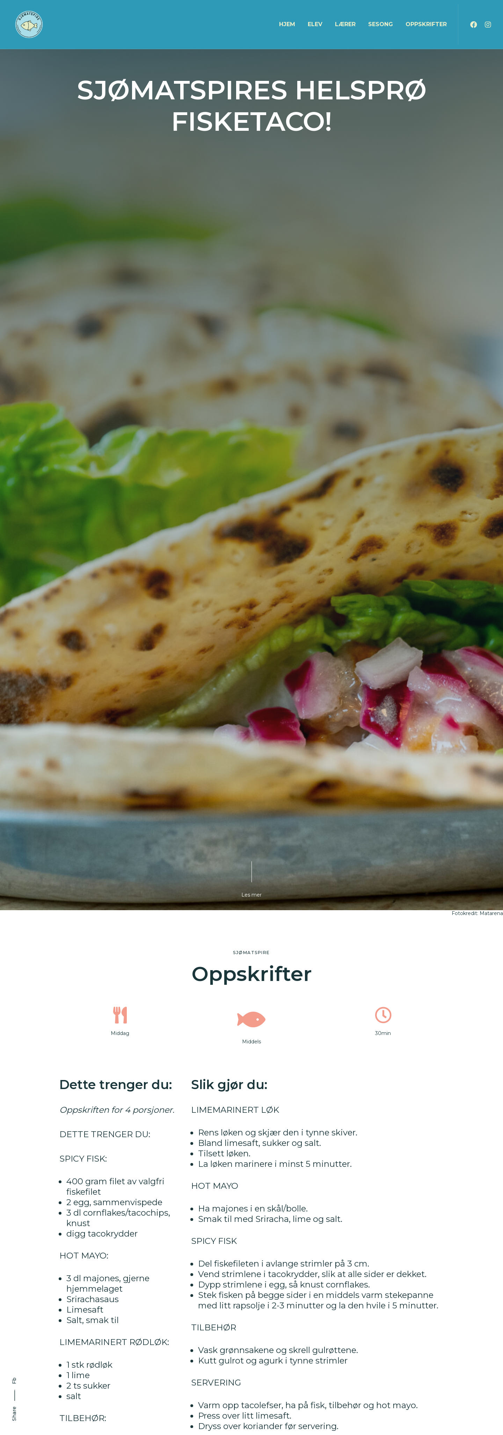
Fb (14, 1380)
